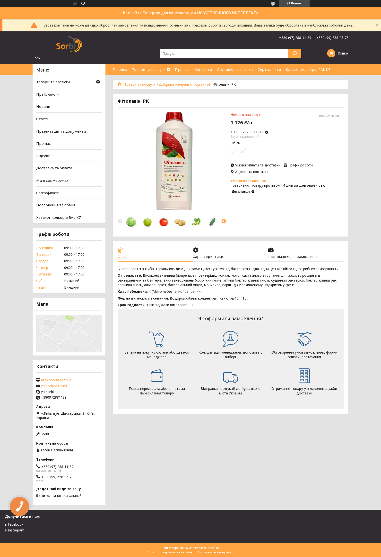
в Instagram (14, 530)
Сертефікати (47, 192)
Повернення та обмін (55, 204)
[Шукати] (294, 53)
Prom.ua (214, 548)
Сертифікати (269, 69)
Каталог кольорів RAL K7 (308, 69)
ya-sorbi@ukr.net (54, 386)
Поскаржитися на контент (176, 552)
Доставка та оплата (235, 69)
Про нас (182, 69)
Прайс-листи (48, 94)
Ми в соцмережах (52, 180)
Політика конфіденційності (215, 552)
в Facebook (14, 524)
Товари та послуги (148, 69)
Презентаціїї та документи (61, 130)
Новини (43, 106)
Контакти (203, 69)
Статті (42, 118)
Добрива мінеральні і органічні (184, 84)
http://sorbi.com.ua (56, 380)
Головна (120, 69)
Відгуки (43, 155)
